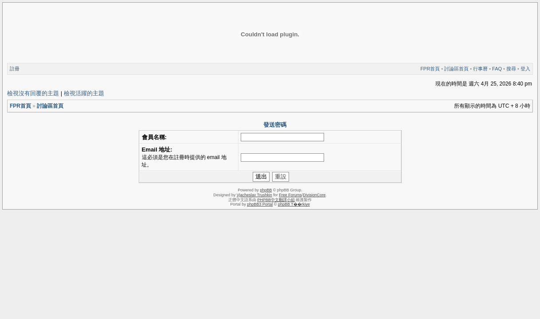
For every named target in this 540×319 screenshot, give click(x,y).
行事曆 (480, 68)
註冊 (15, 68)
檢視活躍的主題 (84, 93)
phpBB (266, 190)
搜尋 (511, 68)
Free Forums (290, 195)
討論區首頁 (456, 68)
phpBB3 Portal (260, 204)
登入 (525, 68)
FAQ (497, 68)
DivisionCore (314, 195)
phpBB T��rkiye (294, 204)
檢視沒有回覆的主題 (33, 93)
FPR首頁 (430, 68)
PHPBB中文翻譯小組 (276, 200)
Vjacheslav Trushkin (254, 195)
